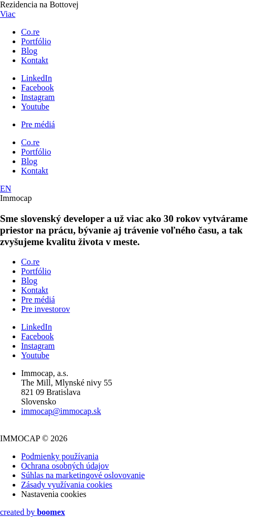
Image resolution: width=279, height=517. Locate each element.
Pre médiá (38, 124)
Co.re (30, 31)
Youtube (35, 106)
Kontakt (34, 60)
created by (32, 512)
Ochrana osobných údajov (65, 465)
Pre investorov (45, 309)
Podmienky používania (59, 456)
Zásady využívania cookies (66, 484)
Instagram (38, 97)
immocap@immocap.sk (61, 411)
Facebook (37, 87)
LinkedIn (36, 78)
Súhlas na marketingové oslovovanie (83, 475)
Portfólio (36, 41)
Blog (29, 50)
